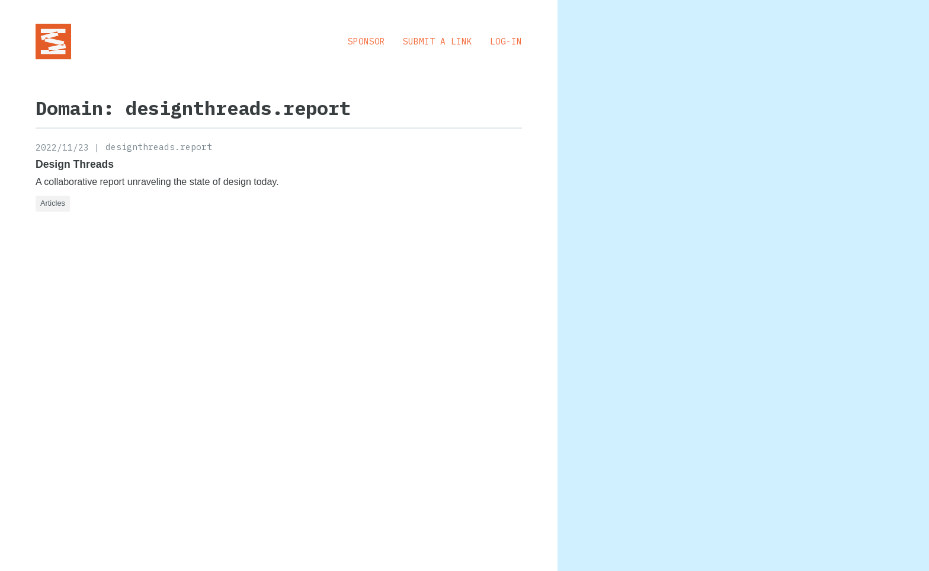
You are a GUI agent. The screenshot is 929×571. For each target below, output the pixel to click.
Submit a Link (437, 41)
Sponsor (366, 41)
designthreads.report (158, 146)
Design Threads (75, 164)
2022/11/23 (62, 147)
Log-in (506, 41)
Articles (52, 203)
